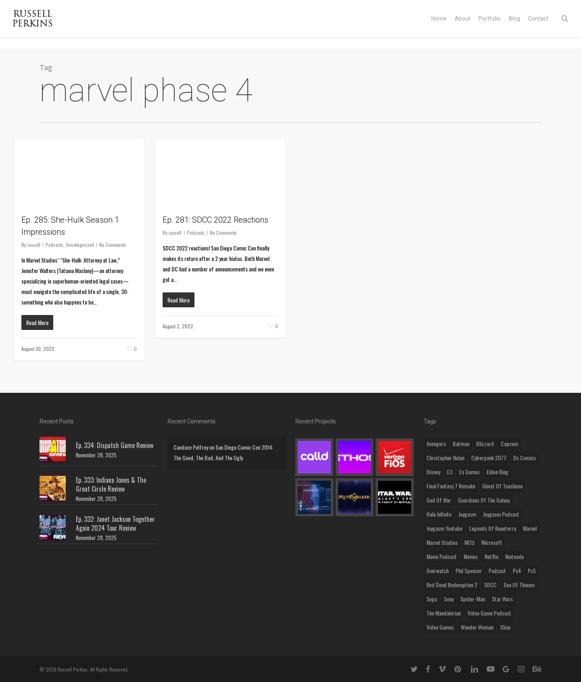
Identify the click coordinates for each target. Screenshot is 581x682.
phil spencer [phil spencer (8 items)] (469, 570)
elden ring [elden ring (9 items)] (497, 471)
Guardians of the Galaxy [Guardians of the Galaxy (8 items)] (484, 500)
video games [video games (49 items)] (440, 627)
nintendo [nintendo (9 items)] (514, 556)
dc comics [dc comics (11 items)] (524, 457)
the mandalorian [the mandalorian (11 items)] (443, 613)
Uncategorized (80, 244)
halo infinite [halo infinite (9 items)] (438, 514)
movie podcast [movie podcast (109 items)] (441, 556)
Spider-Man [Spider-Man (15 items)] (472, 598)
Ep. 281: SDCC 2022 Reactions (215, 220)
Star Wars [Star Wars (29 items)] (502, 598)
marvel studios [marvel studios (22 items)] (442, 542)
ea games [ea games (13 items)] (469, 471)
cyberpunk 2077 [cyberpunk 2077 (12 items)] (488, 457)
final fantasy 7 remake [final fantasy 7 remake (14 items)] (450, 486)
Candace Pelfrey (190, 447)
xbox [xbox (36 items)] (505, 627)
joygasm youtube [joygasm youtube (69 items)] (444, 528)
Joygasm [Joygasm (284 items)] (467, 514)
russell (33, 244)
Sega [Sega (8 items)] (431, 598)
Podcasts (54, 244)
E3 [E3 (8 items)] (449, 471)
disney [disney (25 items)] (433, 471)
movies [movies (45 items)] (471, 556)
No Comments (112, 244)
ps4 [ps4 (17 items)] (517, 570)
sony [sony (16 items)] (449, 598)
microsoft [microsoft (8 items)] (491, 542)
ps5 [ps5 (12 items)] (532, 570)
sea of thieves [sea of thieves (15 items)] (519, 584)
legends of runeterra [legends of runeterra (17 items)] (492, 528)
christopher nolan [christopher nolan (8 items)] (445, 457)
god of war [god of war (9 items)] (438, 500)
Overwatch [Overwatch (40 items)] (437, 570)
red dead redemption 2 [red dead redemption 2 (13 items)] (451, 584)
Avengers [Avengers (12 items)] (436, 443)
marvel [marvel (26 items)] (530, 528)
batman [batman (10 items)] (461, 443)
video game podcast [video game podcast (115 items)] (489, 613)
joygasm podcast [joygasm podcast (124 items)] (501, 514)
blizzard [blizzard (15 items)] (485, 443)
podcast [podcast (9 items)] (497, 570)
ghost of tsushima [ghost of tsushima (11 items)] (502, 486)
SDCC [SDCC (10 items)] (490, 584)
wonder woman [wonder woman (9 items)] (477, 627)
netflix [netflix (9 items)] (491, 556)
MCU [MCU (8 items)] (469, 542)
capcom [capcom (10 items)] (509, 443)
